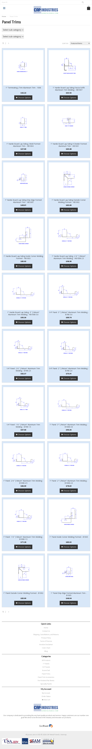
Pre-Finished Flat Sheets (46, 680)
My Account (46, 693)
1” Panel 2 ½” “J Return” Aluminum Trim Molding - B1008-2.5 (23, 482)
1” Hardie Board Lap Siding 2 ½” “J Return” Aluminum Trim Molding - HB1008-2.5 (69, 257)
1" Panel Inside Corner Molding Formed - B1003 (69, 537)
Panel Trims (46, 674)
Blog (46, 651)
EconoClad (46, 670)
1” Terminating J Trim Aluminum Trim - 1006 (23, 88)
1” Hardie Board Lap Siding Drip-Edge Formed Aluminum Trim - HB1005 (23, 201)
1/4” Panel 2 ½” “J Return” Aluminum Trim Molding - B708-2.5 (23, 369)
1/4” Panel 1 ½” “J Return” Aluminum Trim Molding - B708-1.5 (23, 426)
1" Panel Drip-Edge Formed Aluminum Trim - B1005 (69, 594)
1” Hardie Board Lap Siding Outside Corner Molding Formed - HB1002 (69, 201)
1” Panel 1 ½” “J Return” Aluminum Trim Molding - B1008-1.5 (23, 538)
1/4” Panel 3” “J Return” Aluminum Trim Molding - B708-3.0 (69, 313)
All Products (46, 660)
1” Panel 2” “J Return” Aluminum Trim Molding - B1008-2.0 (69, 482)
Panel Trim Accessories (46, 677)
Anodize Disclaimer (46, 644)
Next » (8, 43)
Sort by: (65, 43)
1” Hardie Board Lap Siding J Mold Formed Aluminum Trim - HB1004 (23, 145)
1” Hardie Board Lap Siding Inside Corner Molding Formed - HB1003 (23, 257)
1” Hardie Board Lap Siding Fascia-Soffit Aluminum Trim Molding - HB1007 (69, 89)
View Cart (46, 700)
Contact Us (46, 631)
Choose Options (23, 97)
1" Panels (46, 664)
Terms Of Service (46, 641)
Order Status (46, 696)
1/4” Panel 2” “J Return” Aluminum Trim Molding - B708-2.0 (69, 369)
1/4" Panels (46, 667)
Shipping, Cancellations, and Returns (46, 634)
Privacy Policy (46, 638)
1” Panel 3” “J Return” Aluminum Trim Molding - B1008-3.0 (69, 426)
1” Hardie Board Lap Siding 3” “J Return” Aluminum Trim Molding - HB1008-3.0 (23, 313)
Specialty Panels (46, 684)
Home (4, 16)
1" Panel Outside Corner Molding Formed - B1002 (23, 593)
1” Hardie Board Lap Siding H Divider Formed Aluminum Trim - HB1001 (69, 145)
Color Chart (46, 648)
